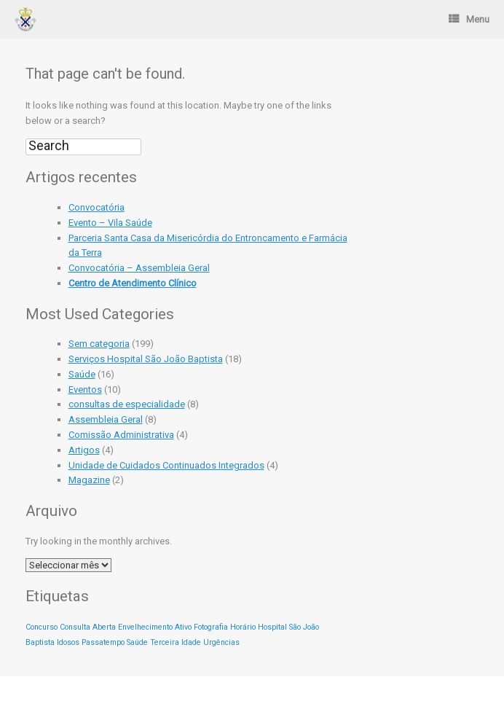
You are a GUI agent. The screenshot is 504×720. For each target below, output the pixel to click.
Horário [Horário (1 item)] (243, 627)
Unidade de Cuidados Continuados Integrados (166, 465)
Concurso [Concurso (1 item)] (41, 627)
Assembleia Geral (105, 419)
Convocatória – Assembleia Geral (139, 267)
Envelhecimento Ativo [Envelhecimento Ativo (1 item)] (155, 627)
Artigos (84, 450)
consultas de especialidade (126, 404)
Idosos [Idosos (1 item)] (68, 642)
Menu (469, 19)
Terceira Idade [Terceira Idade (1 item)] (175, 642)
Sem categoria (99, 343)
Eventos (85, 389)
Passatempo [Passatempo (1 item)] (103, 642)
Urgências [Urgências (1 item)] (221, 642)
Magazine (89, 479)
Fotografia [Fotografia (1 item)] (211, 627)
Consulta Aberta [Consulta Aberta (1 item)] (88, 627)
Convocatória (96, 207)
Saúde (81, 374)
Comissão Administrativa (121, 434)
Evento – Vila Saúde (110, 222)
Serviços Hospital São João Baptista (145, 358)
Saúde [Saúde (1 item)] (137, 642)
